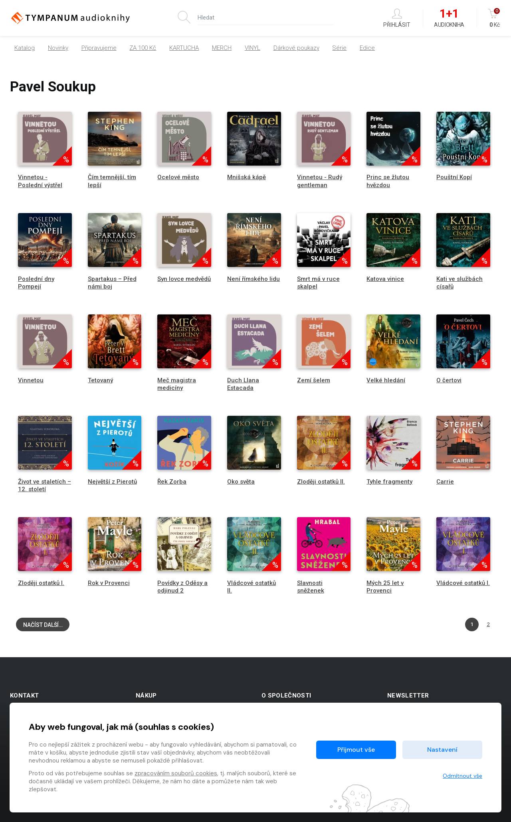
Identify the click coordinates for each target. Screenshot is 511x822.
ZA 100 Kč (142, 47)
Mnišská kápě (246, 177)
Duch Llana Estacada (243, 384)
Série (339, 47)
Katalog (24, 47)
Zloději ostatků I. (41, 583)
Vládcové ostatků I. (463, 583)
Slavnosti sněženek (310, 586)
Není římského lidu (253, 279)
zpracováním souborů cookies (176, 773)
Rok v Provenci (109, 583)
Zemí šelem (313, 380)
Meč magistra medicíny (176, 384)
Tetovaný (100, 380)
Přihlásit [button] (396, 18)
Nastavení (442, 749)
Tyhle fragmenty (389, 481)
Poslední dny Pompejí (36, 282)
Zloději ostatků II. (321, 481)
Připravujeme (99, 47)
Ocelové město (178, 177)
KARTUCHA (184, 47)
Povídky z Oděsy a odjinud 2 (182, 586)
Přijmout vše (356, 749)
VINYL (252, 47)
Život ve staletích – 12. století (44, 485)
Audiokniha (449, 18)
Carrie (445, 481)
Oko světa (241, 481)
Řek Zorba (171, 481)
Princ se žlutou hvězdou (387, 181)
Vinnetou (31, 380)
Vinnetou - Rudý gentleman (319, 181)
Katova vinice (385, 279)
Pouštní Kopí (454, 177)
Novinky (58, 47)
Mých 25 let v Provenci (385, 586)
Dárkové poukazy (296, 47)
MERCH (222, 47)
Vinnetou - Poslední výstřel (40, 181)
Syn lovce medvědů (184, 279)
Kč (494, 18)
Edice (367, 47)
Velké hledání (385, 380)
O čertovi (448, 380)
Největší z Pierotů (112, 481)
